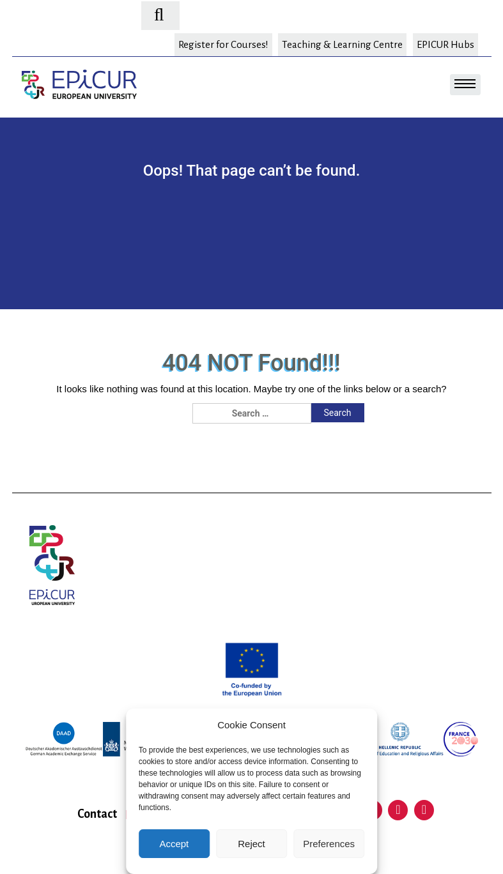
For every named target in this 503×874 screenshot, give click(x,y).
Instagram (424, 810)
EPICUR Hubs (445, 44)
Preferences (329, 843)
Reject (251, 843)
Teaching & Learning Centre (342, 44)
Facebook (398, 810)
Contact (97, 814)
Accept (174, 843)
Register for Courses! (223, 44)
